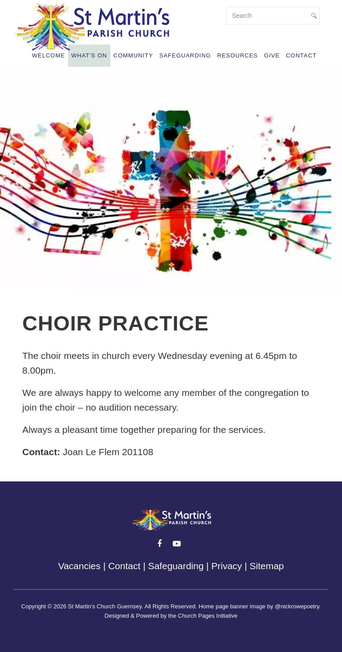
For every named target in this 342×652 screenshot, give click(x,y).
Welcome (48, 55)
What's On (89, 55)
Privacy (227, 566)
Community (133, 55)
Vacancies (79, 566)
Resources (237, 55)
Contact (301, 55)
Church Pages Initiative (208, 615)
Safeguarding (185, 55)
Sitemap (266, 566)
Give (272, 55)
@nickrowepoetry (297, 606)
